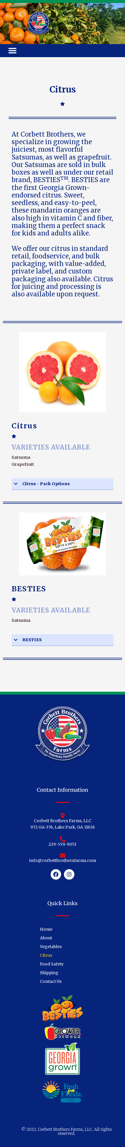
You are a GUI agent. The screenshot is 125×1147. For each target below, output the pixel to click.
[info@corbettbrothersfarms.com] (62, 855)
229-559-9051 (62, 844)
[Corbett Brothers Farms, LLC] (62, 815)
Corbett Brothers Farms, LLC (62, 820)
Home (46, 929)
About (46, 938)
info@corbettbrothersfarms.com (62, 860)
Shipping (49, 972)
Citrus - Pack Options (46, 483)
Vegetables (51, 946)
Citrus (46, 955)
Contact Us (51, 981)
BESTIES (32, 639)
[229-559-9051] (62, 839)
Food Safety (52, 964)
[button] (12, 50)
